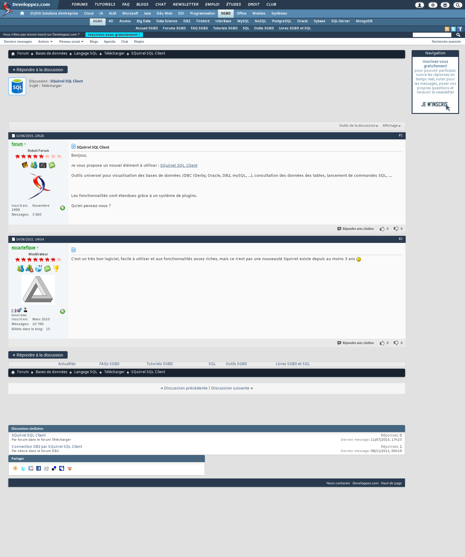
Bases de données (51, 53)
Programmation (202, 14)
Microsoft (130, 14)
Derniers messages (18, 41)
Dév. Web (164, 14)
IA (101, 14)
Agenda (109, 41)
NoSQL (260, 21)
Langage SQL (85, 53)
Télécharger (114, 53)
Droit (253, 4)
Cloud (88, 14)
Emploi (211, 4)
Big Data (143, 21)
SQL (246, 28)
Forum (23, 53)
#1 (400, 135)
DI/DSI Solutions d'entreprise (54, 14)
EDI (181, 14)
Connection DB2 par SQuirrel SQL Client (47, 447)
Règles (139, 41)
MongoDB (364, 21)
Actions (43, 41)
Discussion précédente (186, 388)
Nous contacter (338, 483)
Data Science (166, 21)
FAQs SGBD (109, 364)
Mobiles (258, 14)
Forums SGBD (174, 28)
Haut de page (391, 483)
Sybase (319, 21)
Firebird (202, 21)
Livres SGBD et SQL (295, 28)
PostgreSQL (281, 21)
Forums (79, 4)
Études (233, 4)
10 (48, 329)
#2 (400, 239)
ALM (112, 14)
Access (125, 21)
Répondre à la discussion (38, 69)
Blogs (142, 4)
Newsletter (185, 4)
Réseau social (69, 41)
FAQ (125, 4)
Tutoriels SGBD (225, 28)
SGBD (226, 14)
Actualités (67, 364)
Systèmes (279, 14)
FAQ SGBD (199, 28)
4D (111, 21)
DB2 (186, 21)
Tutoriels (104, 4)
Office (241, 14)
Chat (160, 4)
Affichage (390, 126)
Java (147, 14)
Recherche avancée (446, 41)
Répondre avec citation (356, 229)
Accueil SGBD (147, 28)
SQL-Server (340, 21)
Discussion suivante (230, 388)
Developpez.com (366, 483)
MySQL (243, 21)
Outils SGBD (264, 28)
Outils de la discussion (357, 126)
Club (270, 4)
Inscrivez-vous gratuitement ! (114, 34)
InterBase (223, 21)
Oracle (302, 21)
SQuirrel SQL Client (66, 81)
